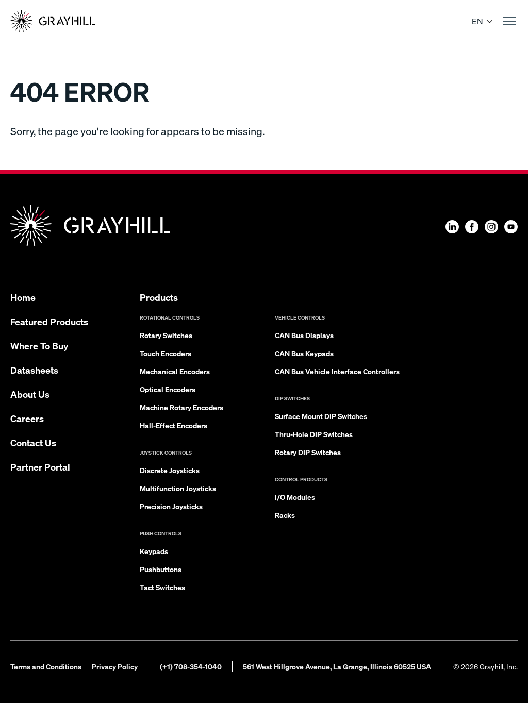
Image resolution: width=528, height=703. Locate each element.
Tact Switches (162, 587)
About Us (30, 394)
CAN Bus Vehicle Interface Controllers (337, 371)
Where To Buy (39, 346)
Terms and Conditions (45, 666)
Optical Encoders (167, 389)
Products (159, 297)
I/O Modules (295, 496)
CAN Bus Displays (304, 335)
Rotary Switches (166, 335)
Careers (27, 418)
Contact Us (33, 442)
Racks (285, 515)
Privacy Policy (115, 666)
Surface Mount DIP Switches (321, 416)
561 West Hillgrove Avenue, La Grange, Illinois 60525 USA (337, 666)
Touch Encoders (165, 353)
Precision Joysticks (171, 506)
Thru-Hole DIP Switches (314, 434)
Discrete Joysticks (170, 470)
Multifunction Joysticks (178, 488)
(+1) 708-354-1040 (191, 666)
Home (23, 297)
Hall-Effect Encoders (173, 425)
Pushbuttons (161, 569)
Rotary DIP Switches (308, 452)
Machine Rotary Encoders (181, 407)
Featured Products (49, 321)
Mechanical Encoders (175, 371)
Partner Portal (40, 467)
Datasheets (34, 370)
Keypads (154, 551)
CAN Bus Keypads (304, 353)
